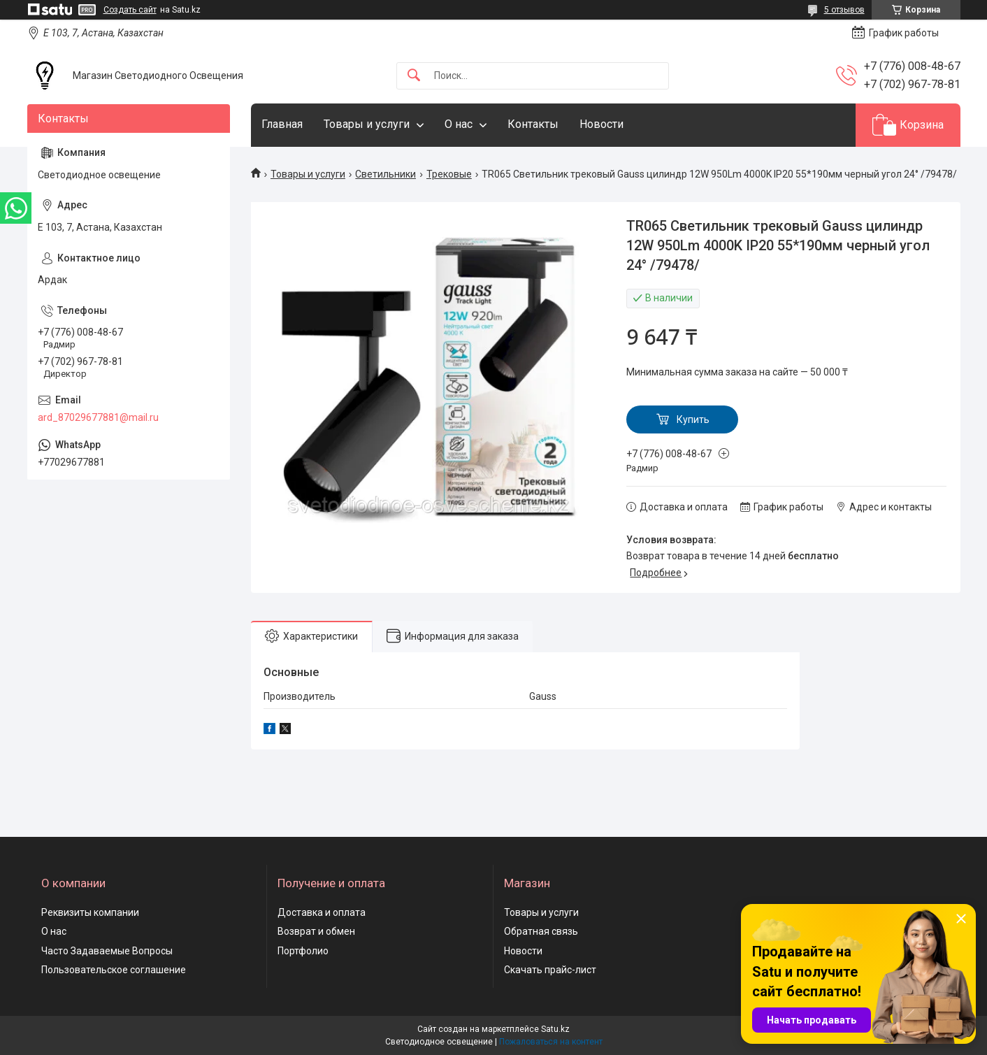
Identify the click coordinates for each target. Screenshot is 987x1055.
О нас (459, 124)
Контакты (533, 124)
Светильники (385, 174)
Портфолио (303, 950)
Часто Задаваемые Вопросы (107, 950)
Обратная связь (541, 931)
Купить (693, 419)
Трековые (449, 174)
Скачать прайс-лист (550, 969)
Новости (601, 124)
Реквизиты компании (90, 912)
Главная (282, 124)
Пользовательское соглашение (113, 969)
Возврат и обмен (316, 931)
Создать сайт (130, 10)
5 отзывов (844, 10)
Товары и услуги (367, 124)
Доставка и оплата (322, 912)
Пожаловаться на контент (551, 1042)
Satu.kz (555, 1029)
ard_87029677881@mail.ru (98, 417)
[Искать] (414, 76)
